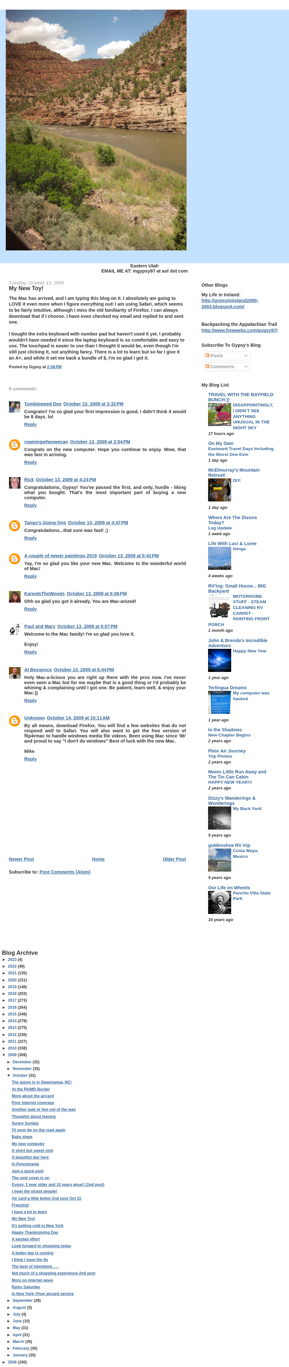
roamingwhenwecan (46, 441)
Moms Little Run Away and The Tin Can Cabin (237, 774)
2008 (13, 1362)
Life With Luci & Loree (232, 543)
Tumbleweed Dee (43, 403)
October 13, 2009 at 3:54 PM (100, 441)
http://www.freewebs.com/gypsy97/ (239, 330)
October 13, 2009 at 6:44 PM (84, 669)
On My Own (220, 443)
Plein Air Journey (227, 750)
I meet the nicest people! (34, 1191)
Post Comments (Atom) (65, 872)
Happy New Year (250, 651)
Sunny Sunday (25, 1123)
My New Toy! (23, 1218)
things (239, 548)
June (18, 1321)
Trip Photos (220, 756)
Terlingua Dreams (227, 687)
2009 (13, 1055)
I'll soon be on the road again (38, 1130)
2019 (13, 987)
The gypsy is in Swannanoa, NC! (42, 1082)
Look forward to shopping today (41, 1246)
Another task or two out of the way (43, 1109)
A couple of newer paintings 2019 (60, 555)
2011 (13, 1041)
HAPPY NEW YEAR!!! (230, 782)
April (17, 1335)
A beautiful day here (30, 1157)
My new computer (28, 1144)
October (21, 1075)
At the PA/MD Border (31, 1089)
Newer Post (21, 859)
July (17, 1314)
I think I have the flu (30, 1260)
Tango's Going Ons (45, 522)
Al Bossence (38, 669)
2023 (13, 959)
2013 (13, 1027)
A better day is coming (32, 1253)
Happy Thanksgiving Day (35, 1232)
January (21, 1355)
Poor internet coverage (33, 1103)
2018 (13, 993)
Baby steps (22, 1137)
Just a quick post (27, 1171)
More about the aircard (33, 1096)
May (17, 1328)
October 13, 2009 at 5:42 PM (129, 555)
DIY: (237, 480)
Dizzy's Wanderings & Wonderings (231, 801)
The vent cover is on (30, 1178)
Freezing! (20, 1205)
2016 (13, 1007)
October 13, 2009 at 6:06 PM (97, 593)
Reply (30, 424)
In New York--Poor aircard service (43, 1294)
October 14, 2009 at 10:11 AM (78, 717)
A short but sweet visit (32, 1150)
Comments (220, 366)
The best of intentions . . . (35, 1266)
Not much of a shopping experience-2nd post (53, 1273)
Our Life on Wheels (229, 887)
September (23, 1300)
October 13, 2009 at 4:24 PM (66, 479)
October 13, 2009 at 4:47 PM (98, 522)
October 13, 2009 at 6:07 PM (87, 626)
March (19, 1341)
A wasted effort (25, 1239)
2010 (13, 1048)
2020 (13, 980)
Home (98, 859)
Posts (214, 355)
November (23, 1069)
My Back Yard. (247, 808)
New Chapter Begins (229, 735)
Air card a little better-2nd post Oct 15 (46, 1198)
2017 (13, 1000)
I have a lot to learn (29, 1212)
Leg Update (220, 528)
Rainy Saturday (26, 1287)
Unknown (34, 717)
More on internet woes (32, 1280)
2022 (13, 966)
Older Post (174, 859)
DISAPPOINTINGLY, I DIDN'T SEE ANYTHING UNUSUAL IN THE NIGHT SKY (253, 416)
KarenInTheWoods (44, 593)
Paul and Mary (40, 626)
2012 (13, 1034)
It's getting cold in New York (37, 1225)
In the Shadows (225, 729)
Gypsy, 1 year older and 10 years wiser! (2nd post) (58, 1184)
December (22, 1062)
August (20, 1307)
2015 (13, 1014)
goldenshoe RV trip (229, 845)
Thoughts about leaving (34, 1116)
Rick (29, 479)
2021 (13, 973)
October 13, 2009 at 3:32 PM (93, 403)
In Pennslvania (25, 1164)
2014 (13, 1021)
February (21, 1348)
